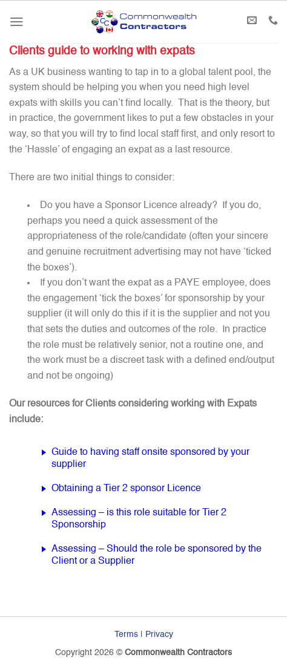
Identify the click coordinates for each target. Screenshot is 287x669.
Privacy (159, 634)
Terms (126, 634)
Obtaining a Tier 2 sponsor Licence (126, 489)
